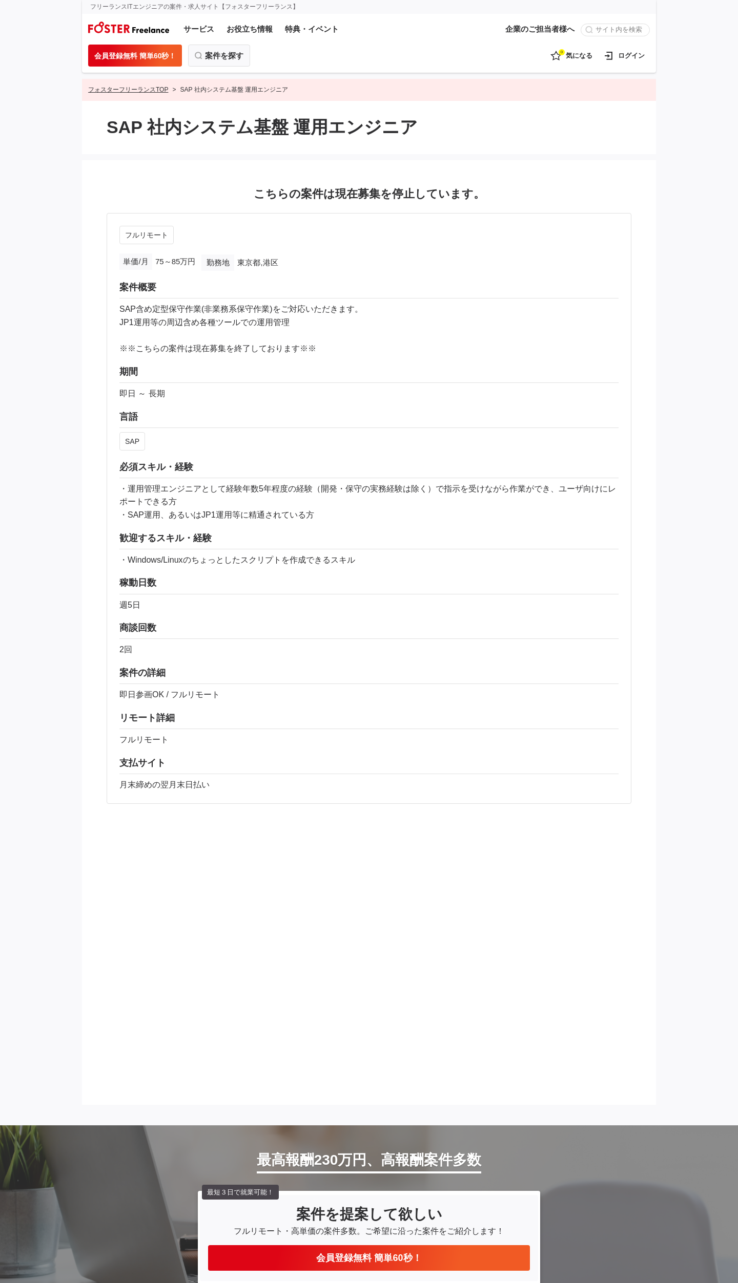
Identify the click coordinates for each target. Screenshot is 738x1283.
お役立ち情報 (250, 29)
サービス (198, 29)
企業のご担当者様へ (540, 29)
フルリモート (146, 235)
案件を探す (224, 55)
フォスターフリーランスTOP (128, 89)
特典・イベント (312, 29)
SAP (132, 441)
